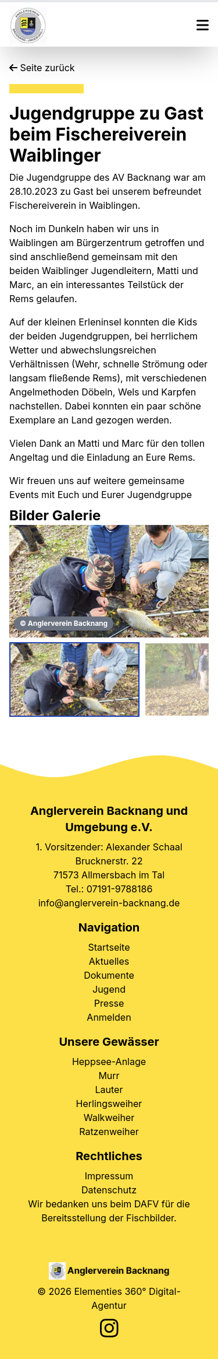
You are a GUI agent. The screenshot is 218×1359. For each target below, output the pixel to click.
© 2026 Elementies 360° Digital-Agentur (108, 1298)
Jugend (109, 989)
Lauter (109, 1089)
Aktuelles (109, 961)
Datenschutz (109, 1190)
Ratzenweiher (109, 1131)
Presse (109, 1003)
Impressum (109, 1176)
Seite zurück (42, 67)
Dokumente (109, 975)
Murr (108, 1075)
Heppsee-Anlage (109, 1061)
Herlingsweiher (109, 1103)
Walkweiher (109, 1117)
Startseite (109, 947)
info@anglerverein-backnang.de (109, 903)
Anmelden (109, 1017)
